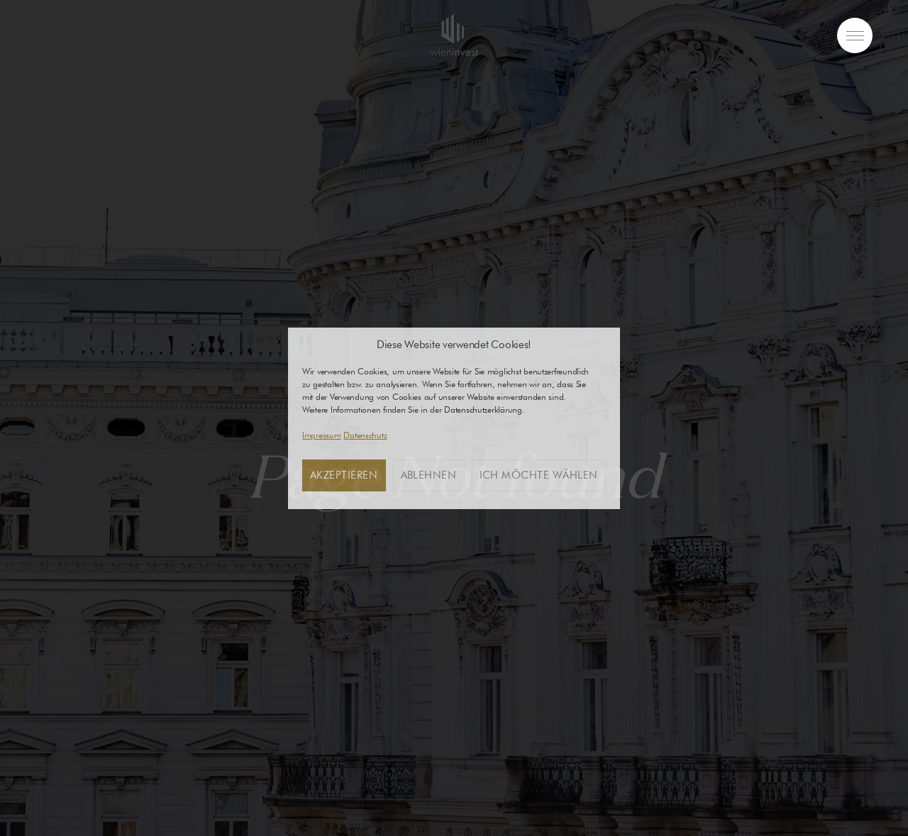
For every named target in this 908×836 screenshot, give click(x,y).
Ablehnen (429, 475)
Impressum (321, 435)
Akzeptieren (344, 475)
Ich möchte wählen (539, 475)
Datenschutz (365, 435)
